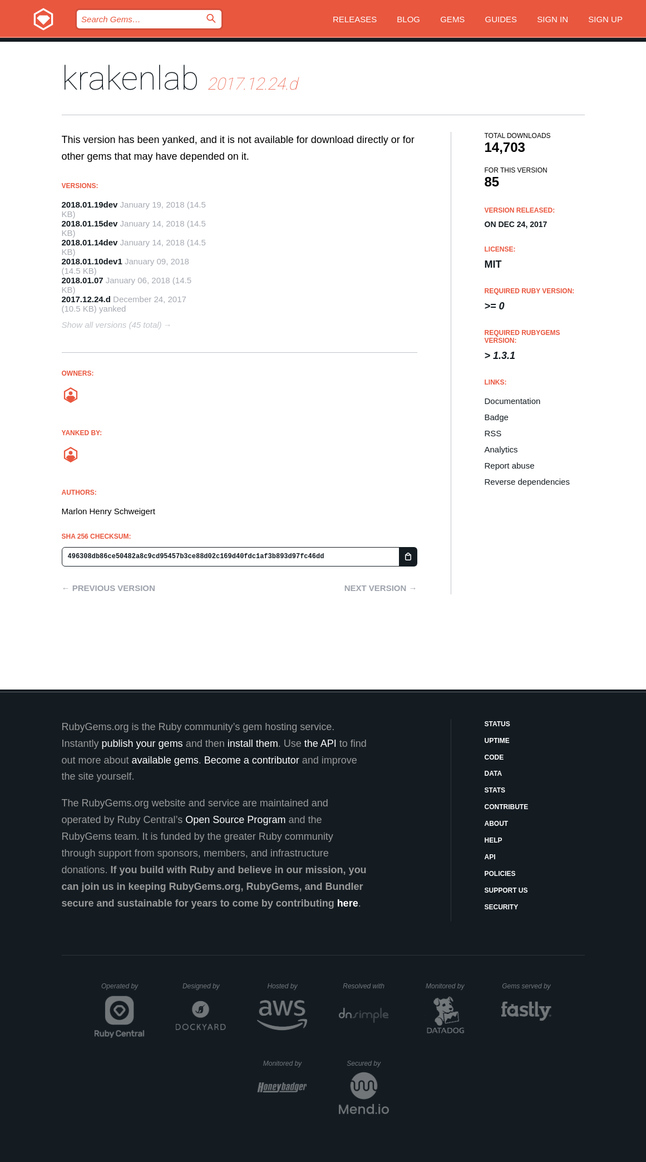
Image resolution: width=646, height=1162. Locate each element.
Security (502, 907)
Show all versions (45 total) (112, 324)
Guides (501, 19)
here (347, 903)
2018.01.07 (82, 280)
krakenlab (130, 78)
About (497, 824)
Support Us (506, 890)
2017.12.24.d (86, 299)
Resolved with (365, 986)
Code (494, 757)
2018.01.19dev (90, 204)
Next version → (380, 588)
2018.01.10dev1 (92, 261)
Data (493, 773)
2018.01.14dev (90, 242)
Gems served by (526, 986)
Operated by (123, 990)
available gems (165, 760)
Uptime (497, 741)
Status (497, 724)
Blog (408, 19)
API (490, 857)
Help (493, 840)
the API (320, 743)
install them (253, 743)
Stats (495, 790)
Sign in (552, 19)
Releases (355, 19)
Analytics (501, 449)
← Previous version (108, 588)
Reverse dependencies (527, 481)
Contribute (507, 807)
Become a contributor (251, 760)
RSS (493, 433)
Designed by (204, 986)
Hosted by (287, 986)
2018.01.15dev (90, 223)
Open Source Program (235, 819)
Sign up (605, 19)
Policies (500, 874)
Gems (452, 19)
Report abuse (510, 465)
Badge (497, 417)
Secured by (367, 1063)
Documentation (513, 401)
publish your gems (142, 743)
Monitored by (448, 986)
